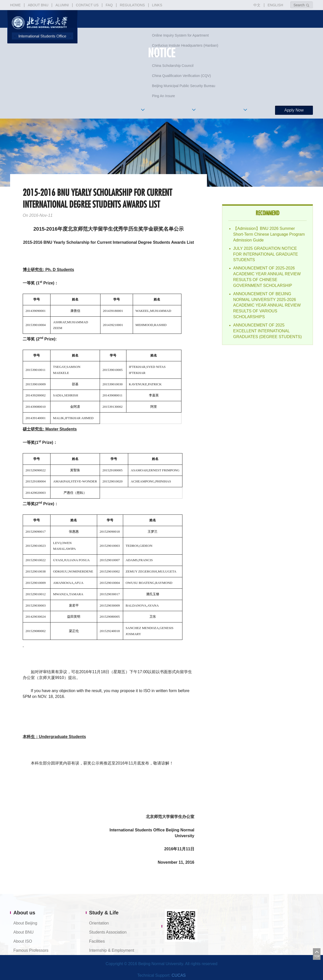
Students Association (108, 932)
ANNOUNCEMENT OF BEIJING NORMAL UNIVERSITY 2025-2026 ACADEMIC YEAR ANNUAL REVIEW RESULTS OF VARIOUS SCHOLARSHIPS (267, 305)
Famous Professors (30, 950)
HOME (15, 5)
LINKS (157, 5)
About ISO (22, 941)
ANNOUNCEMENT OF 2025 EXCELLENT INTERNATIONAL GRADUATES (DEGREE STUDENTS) (267, 331)
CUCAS (179, 975)
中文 (256, 5)
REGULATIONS (132, 5)
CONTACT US (87, 5)
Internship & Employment (111, 950)
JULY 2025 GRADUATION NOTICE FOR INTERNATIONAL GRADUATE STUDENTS (265, 254)
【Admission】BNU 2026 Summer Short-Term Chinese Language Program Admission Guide (269, 234)
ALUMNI (62, 5)
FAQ (109, 5)
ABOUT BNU (38, 5)
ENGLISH (275, 5)
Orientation (99, 923)
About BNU (23, 932)
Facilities (97, 941)
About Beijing (25, 923)
